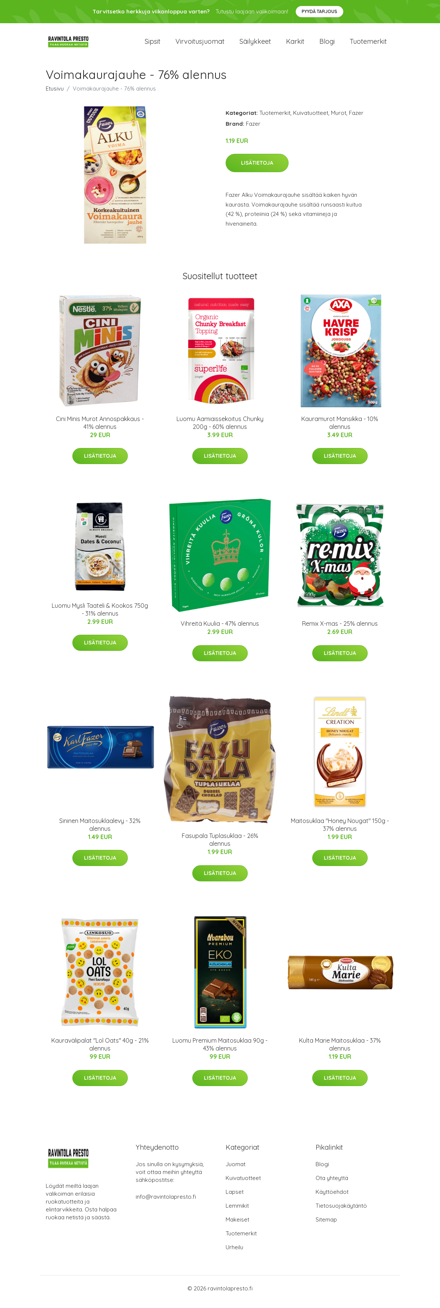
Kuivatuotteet (310, 119)
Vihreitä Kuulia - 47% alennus (220, 630)
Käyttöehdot (332, 1198)
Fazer (356, 119)
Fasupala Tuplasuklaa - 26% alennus (220, 846)
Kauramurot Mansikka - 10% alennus (339, 429)
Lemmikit (237, 1212)
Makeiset (237, 1226)
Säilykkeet (255, 44)
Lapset (235, 1198)
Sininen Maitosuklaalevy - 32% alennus (100, 831)
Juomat (235, 1170)
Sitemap (326, 1226)
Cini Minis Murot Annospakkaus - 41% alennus (100, 429)
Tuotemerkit (368, 44)
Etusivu (55, 94)
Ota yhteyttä (332, 1184)
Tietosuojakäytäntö (341, 1212)
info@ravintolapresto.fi (166, 1203)
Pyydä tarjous (319, 11)
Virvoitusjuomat (199, 44)
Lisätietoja (257, 169)
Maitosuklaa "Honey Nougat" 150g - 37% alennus (340, 831)
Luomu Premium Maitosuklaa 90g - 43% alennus (220, 1051)
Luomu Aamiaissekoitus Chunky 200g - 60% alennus (220, 429)
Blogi (327, 44)
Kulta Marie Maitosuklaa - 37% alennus (340, 1051)
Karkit (295, 44)
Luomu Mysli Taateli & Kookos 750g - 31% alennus (100, 615)
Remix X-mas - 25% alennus (340, 630)
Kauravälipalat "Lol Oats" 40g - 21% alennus (100, 1051)
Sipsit (152, 44)
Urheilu (234, 1253)
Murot (338, 119)
